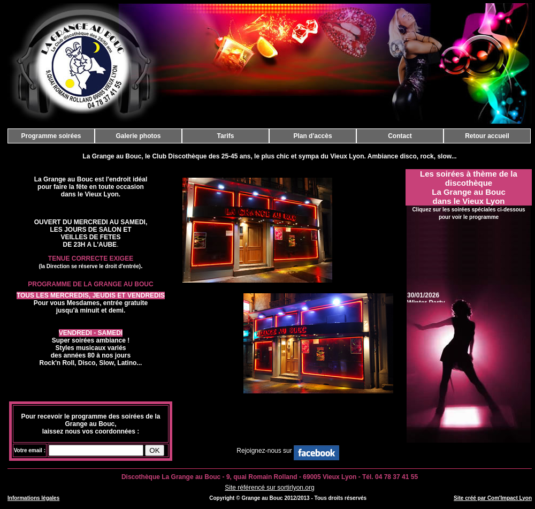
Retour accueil (487, 136)
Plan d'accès (312, 136)
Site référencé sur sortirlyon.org (269, 487)
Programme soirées (51, 136)
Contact (400, 136)
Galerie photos (138, 136)
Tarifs (225, 136)
